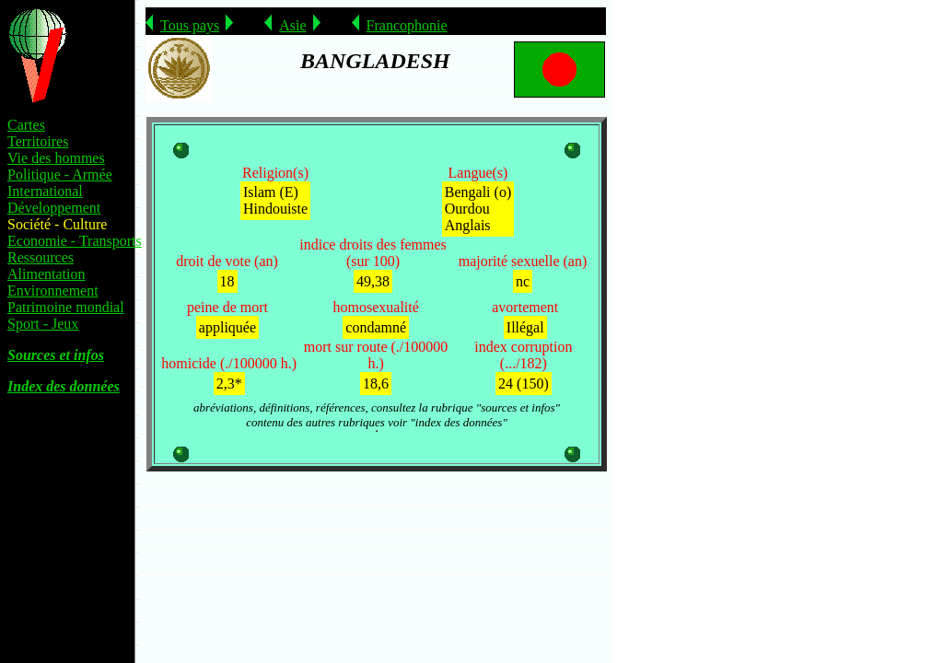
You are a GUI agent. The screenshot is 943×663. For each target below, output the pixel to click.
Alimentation (46, 274)
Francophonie (407, 25)
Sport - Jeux (42, 324)
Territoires (37, 141)
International (45, 191)
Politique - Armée (59, 174)
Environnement (53, 290)
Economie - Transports (74, 241)
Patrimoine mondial (65, 307)
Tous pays (189, 25)
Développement (53, 207)
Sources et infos (55, 355)
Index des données (63, 386)
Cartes (26, 125)
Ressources (40, 257)
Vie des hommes (56, 158)
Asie (292, 25)
